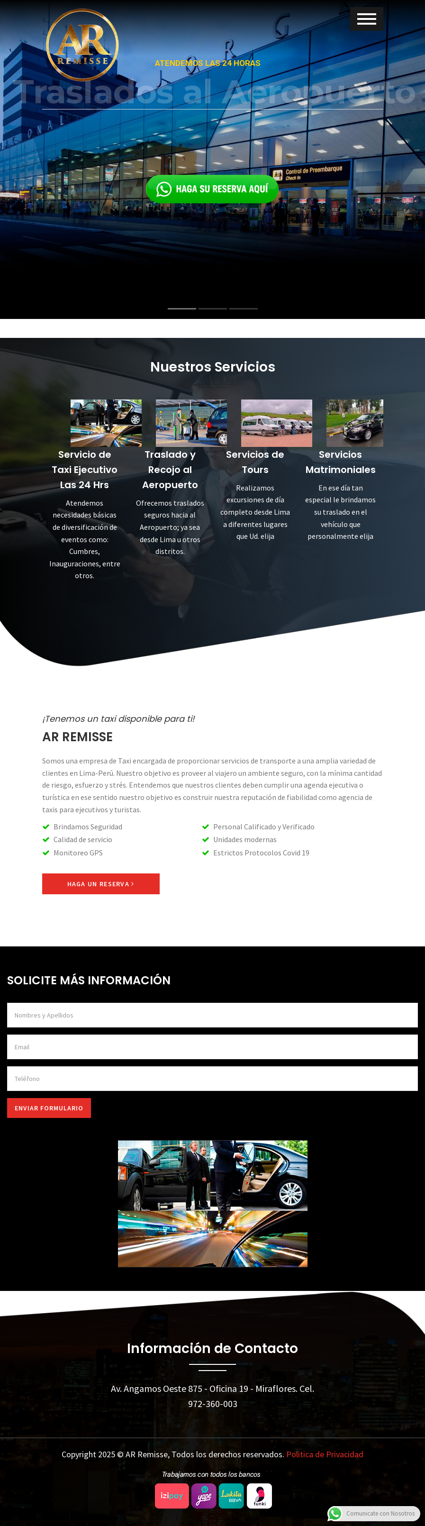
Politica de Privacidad (324, 1454)
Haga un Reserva (101, 884)
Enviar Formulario (49, 1108)
